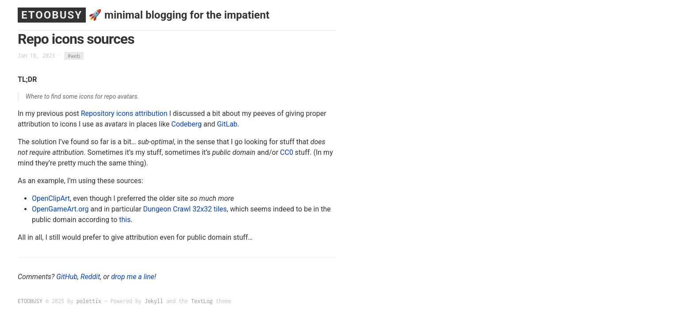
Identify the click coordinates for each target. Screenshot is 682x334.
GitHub (66, 277)
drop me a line (132, 277)
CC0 (286, 152)
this (124, 219)
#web (74, 55)
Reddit (90, 277)
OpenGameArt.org (60, 209)
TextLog (202, 301)
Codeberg (186, 124)
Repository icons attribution (124, 113)
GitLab (227, 124)
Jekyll (154, 301)
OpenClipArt (51, 198)
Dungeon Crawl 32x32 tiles (185, 209)
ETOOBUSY (51, 15)
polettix (89, 301)
